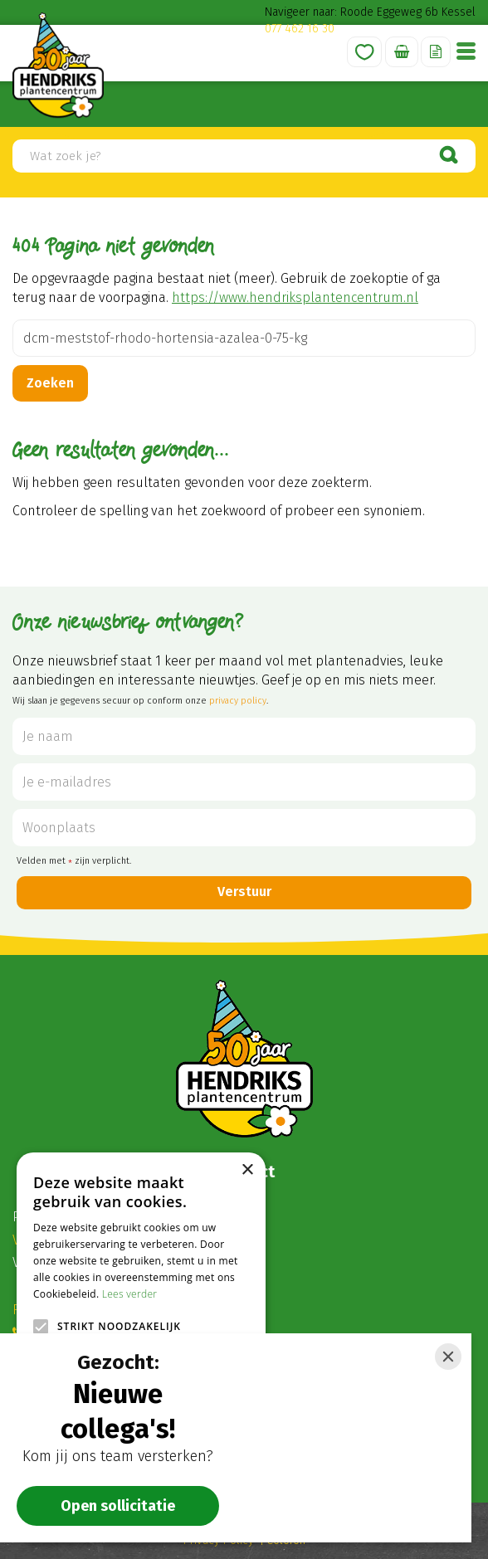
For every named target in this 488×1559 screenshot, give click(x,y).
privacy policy (237, 700)
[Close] (448, 1356)
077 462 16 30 (299, 29)
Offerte (436, 52)
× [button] (247, 1170)
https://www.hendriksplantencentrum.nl (295, 297)
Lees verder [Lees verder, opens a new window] (130, 1294)
